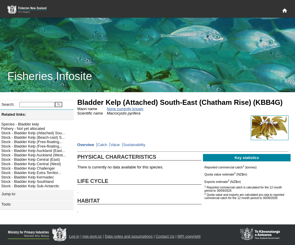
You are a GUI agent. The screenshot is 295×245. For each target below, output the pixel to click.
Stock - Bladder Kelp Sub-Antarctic (30, 186)
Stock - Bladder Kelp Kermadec (27, 177)
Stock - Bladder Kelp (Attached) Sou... (33, 133)
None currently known (125, 109)
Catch (102, 145)
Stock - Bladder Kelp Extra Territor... (31, 172)
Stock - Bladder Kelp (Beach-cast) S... (33, 137)
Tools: (6, 204)
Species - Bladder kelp (20, 124)
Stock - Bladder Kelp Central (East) (30, 159)
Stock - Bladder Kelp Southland (27, 181)
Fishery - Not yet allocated (23, 128)
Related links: (13, 114)
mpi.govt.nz (91, 236)
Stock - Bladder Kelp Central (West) (31, 164)
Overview (85, 145)
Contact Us (165, 236)
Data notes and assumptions (129, 236)
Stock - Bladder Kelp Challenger (28, 168)
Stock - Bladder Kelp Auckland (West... (33, 155)
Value (115, 145)
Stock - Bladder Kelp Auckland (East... (33, 150)
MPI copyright (189, 236)
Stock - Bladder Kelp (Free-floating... (31, 142)
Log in (74, 236)
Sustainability (134, 145)
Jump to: (8, 194)
